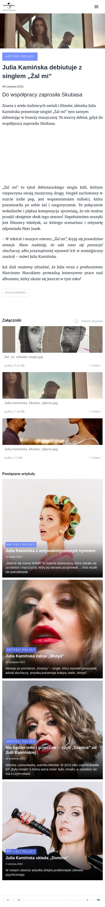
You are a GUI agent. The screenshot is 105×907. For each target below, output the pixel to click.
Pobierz (94, 365)
